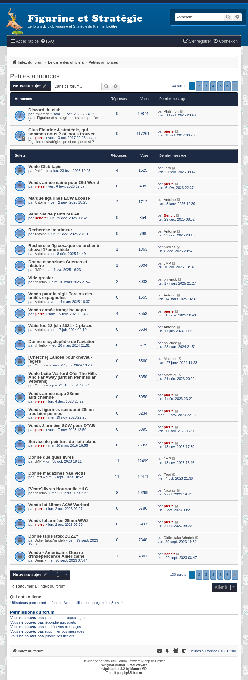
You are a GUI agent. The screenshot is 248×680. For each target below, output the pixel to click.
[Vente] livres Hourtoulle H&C (58, 488)
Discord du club (44, 109)
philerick (41, 282)
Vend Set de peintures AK (54, 214)
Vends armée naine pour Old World (63, 182)
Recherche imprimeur (50, 229)
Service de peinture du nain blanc (62, 441)
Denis (39, 560)
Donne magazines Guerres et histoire (57, 263)
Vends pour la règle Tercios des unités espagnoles (60, 295)
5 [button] (220, 86)
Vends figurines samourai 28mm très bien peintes (61, 411)
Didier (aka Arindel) (50, 540)
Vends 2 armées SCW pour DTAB (61, 425)
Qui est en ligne (25, 597)
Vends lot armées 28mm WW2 (58, 520)
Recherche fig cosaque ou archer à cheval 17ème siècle (63, 247)
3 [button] (206, 86)
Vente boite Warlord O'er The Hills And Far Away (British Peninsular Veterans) (62, 377)
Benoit (40, 218)
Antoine (40, 202)
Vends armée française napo (57, 309)
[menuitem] (47, 41)
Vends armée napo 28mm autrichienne (53, 395)
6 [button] (227, 86)
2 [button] (199, 86)
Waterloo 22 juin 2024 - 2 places (60, 325)
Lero (167, 168)
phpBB (109, 661)
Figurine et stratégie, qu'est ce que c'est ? (61, 142)
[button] (235, 86)
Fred (38, 477)
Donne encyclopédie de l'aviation (62, 341)
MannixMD (138, 669)
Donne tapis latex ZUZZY (53, 536)
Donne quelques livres (51, 457)
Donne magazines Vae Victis (57, 473)
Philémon (42, 114)
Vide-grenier (40, 277)
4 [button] (213, 86)
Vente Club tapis (45, 166)
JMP (38, 270)
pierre (40, 138)
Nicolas (169, 247)
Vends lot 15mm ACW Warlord (58, 504)
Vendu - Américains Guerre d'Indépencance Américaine (56, 554)
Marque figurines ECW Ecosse (59, 198)
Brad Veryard (137, 665)
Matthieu (41, 365)
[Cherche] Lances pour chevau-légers (60, 359)
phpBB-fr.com (132, 673)
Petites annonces (34, 76)
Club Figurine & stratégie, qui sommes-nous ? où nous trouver (61, 131)
